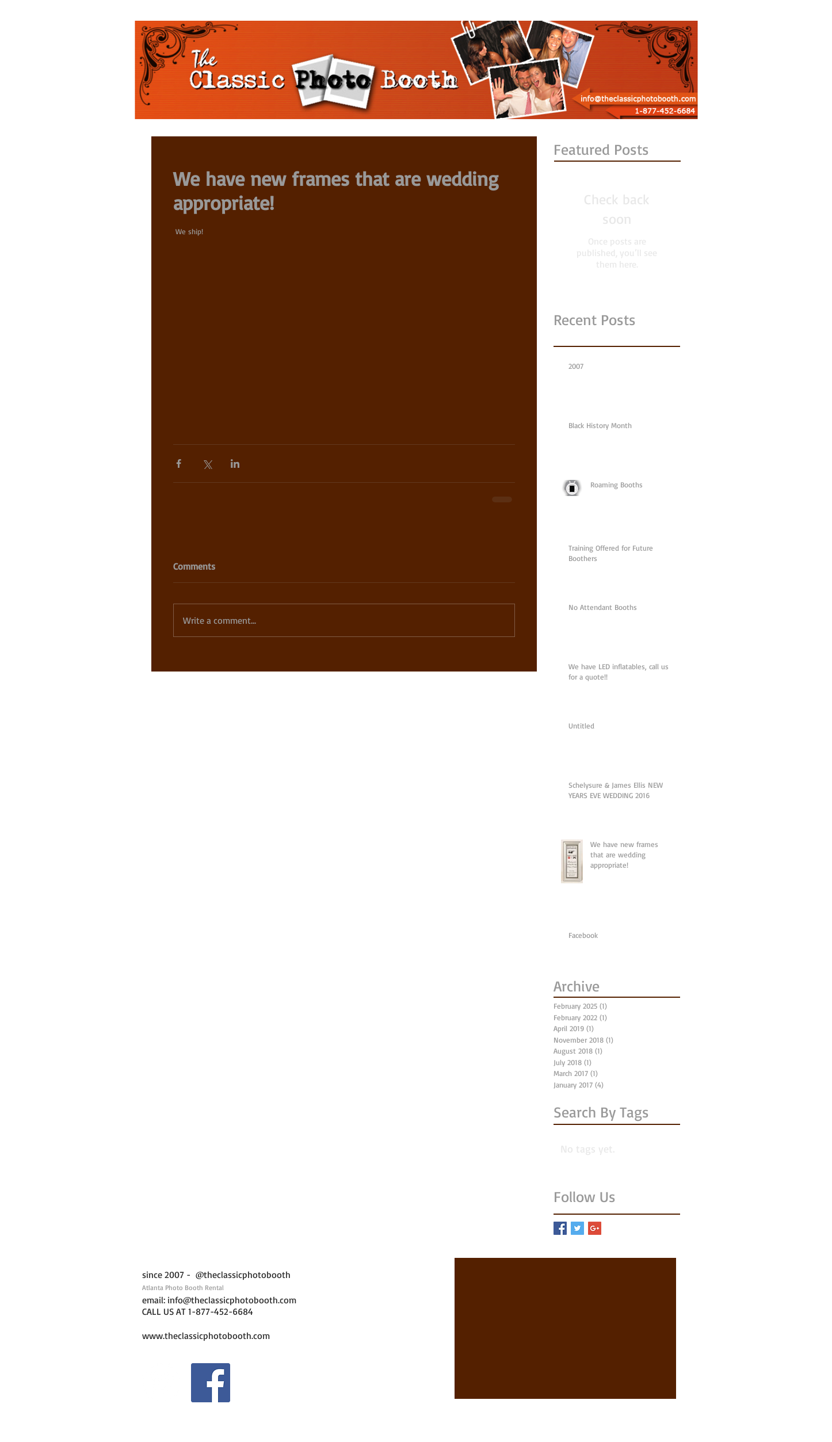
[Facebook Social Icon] (210, 1382)
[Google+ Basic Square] (594, 1228)
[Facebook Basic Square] (560, 1228)
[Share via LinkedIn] (235, 463)
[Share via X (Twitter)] (206, 463)
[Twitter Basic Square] (577, 1228)
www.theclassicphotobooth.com (206, 1335)
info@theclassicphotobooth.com (231, 1300)
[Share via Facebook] (178, 463)
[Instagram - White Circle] (161, 1382)
